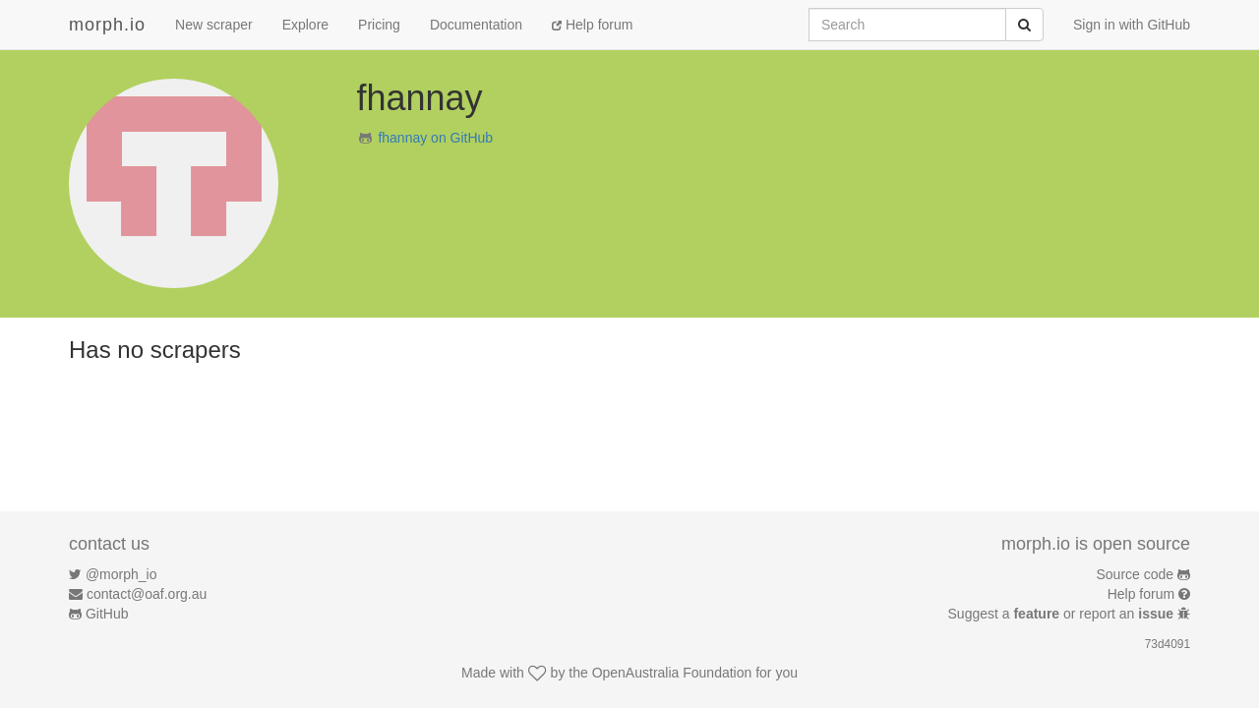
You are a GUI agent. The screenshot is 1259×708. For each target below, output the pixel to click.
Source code (1135, 574)
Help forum (592, 24)
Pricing (379, 24)
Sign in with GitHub (1131, 24)
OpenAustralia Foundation (672, 672)
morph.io (107, 24)
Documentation (476, 24)
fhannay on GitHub (435, 138)
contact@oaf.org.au (147, 594)
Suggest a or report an (1062, 613)
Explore (305, 24)
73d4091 (1167, 644)
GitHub (107, 613)
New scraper (214, 24)
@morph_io (121, 574)
